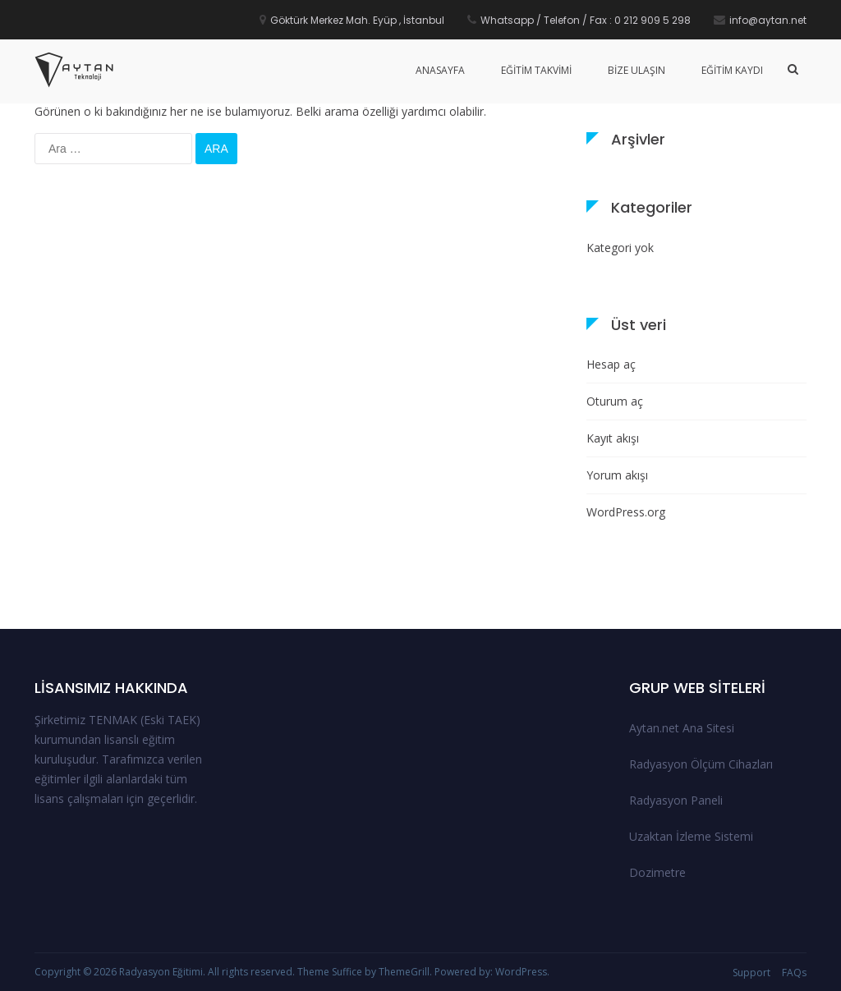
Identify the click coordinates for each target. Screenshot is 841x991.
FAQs (794, 973)
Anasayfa (440, 70)
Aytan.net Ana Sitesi (681, 728)
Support (751, 973)
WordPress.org (625, 512)
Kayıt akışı (612, 438)
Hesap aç (611, 364)
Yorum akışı (617, 475)
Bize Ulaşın (636, 70)
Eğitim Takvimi (536, 70)
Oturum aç (614, 401)
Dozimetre (657, 872)
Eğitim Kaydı (732, 70)
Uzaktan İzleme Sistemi (691, 836)
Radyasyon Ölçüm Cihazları (701, 764)
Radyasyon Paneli (676, 800)
